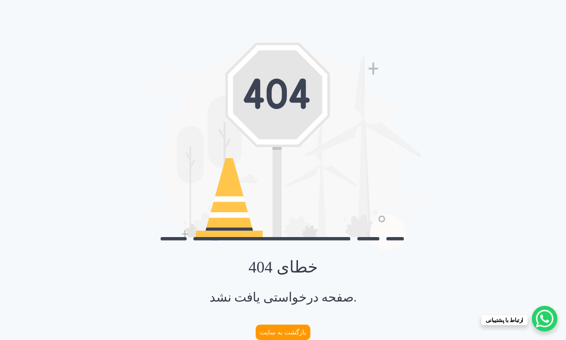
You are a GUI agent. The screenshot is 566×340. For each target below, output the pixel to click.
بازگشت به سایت (283, 332)
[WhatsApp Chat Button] (544, 318)
